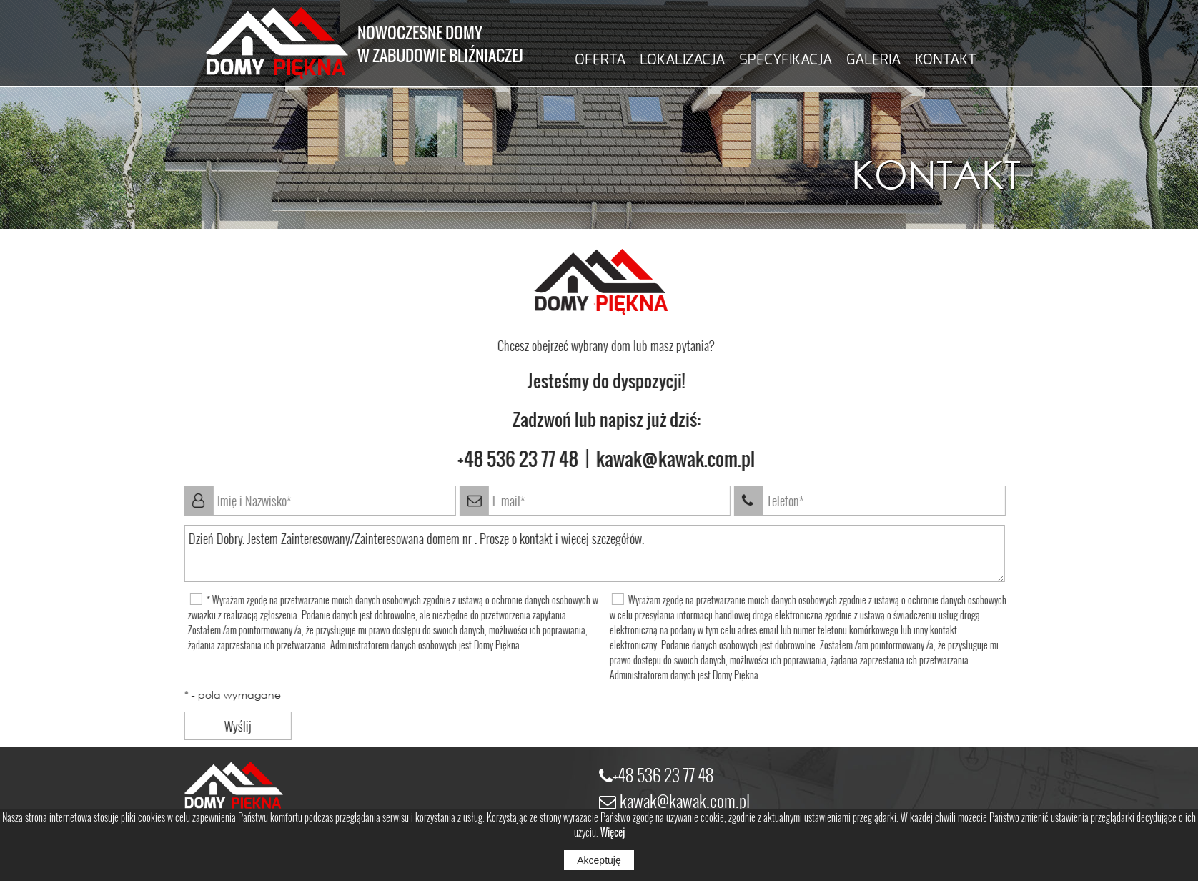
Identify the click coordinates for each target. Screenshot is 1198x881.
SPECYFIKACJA (785, 59)
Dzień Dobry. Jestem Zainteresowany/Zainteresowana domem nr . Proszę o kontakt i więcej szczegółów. (582, 553)
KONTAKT (945, 59)
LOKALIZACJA (682, 59)
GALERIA (873, 59)
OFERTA (600, 59)
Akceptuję (598, 860)
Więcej (612, 832)
